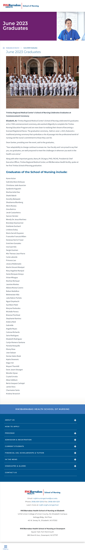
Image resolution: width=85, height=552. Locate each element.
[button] (75, 420)
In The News (11, 459)
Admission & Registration (18, 440)
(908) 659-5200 (37, 502)
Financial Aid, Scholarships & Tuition (24, 453)
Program (9, 433)
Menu (5, 547)
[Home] (21, 6)
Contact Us (11, 472)
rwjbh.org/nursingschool (49, 505)
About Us (10, 420)
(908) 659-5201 (54, 502)
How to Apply (12, 426)
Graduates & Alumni (12, 48)
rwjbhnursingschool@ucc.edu (45, 498)
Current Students (14, 446)
